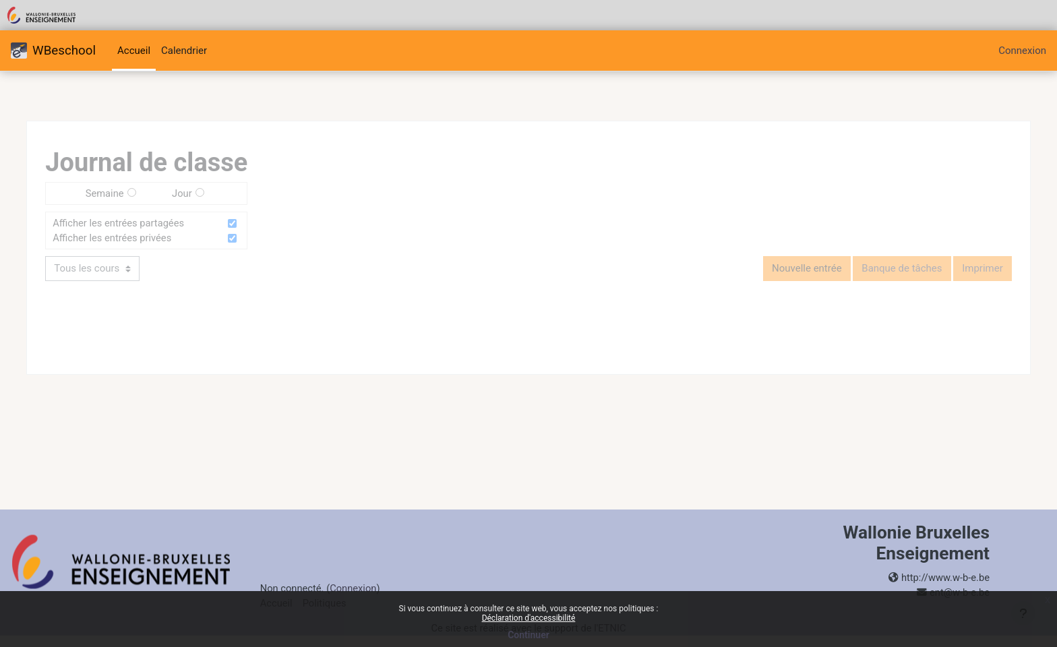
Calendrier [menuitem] (184, 50)
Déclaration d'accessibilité (529, 618)
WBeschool (53, 50)
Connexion (1022, 50)
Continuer (528, 634)
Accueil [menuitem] (133, 50)
